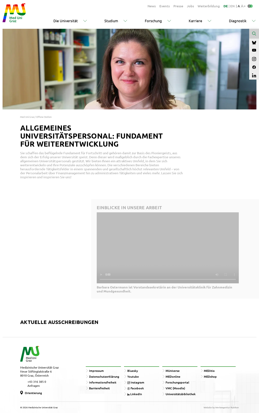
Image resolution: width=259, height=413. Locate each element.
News (152, 6)
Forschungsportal (177, 382)
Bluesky (132, 371)
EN (232, 6)
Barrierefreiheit (99, 388)
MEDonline (173, 376)
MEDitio (209, 371)
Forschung (153, 20)
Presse (178, 6)
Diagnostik (237, 20)
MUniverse (173, 371)
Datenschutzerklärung (104, 376)
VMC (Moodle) (175, 388)
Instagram (135, 382)
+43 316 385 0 (37, 381)
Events (164, 6)
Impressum (96, 371)
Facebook (135, 388)
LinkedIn (134, 394)
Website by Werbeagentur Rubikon (221, 407)
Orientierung (33, 393)
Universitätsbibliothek (181, 394)
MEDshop (210, 376)
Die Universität (65, 20)
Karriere (195, 20)
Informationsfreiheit (102, 382)
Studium (111, 20)
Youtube (133, 376)
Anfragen (34, 385)
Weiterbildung (209, 6)
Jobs (190, 6)
